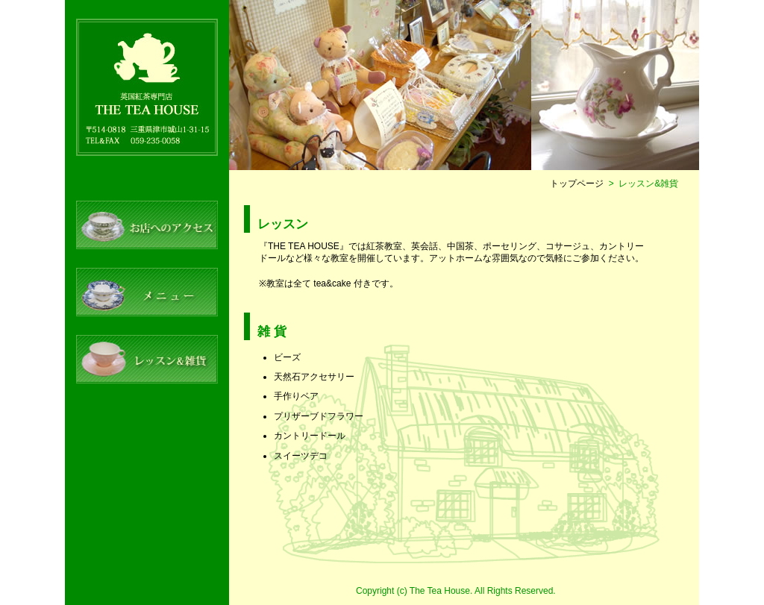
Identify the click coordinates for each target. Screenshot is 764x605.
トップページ (577, 183)
